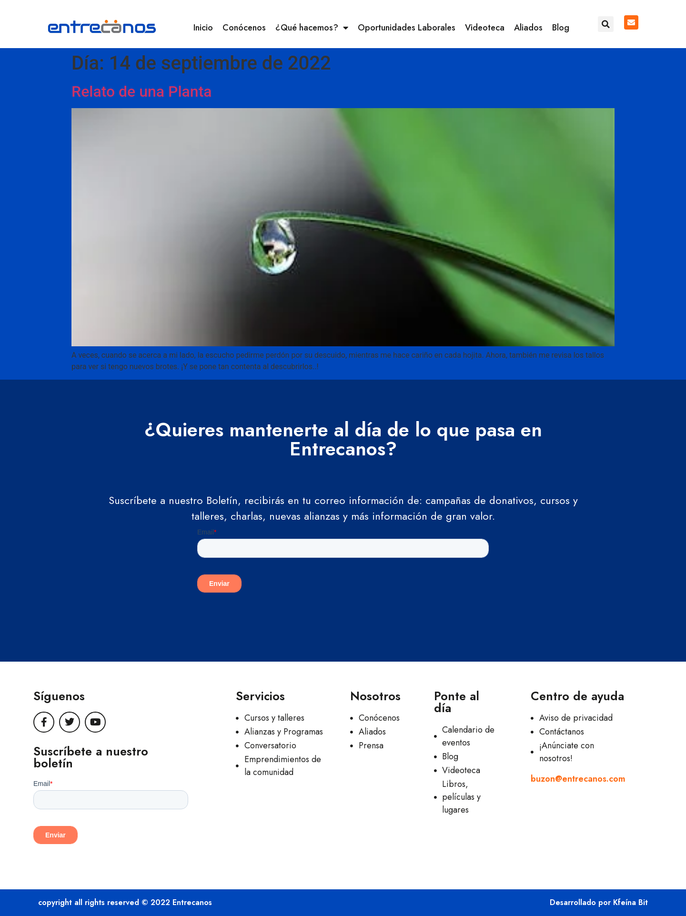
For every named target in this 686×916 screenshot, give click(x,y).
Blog (560, 27)
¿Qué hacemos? (311, 28)
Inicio (203, 27)
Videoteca (484, 27)
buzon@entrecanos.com (578, 779)
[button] (606, 24)
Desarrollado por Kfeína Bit (599, 902)
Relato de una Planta (141, 91)
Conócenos (244, 27)
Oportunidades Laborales (406, 27)
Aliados (528, 27)
